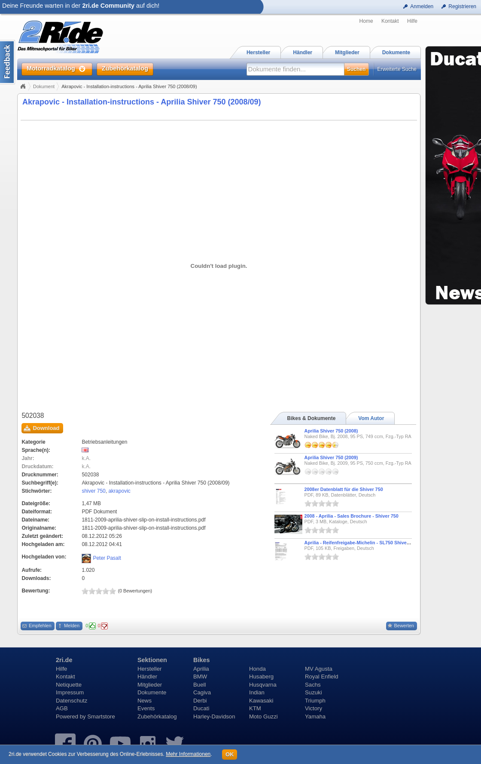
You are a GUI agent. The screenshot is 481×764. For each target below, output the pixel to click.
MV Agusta (318, 669)
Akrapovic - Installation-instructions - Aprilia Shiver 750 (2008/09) (141, 102)
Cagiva (202, 692)
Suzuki (313, 692)
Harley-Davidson (214, 716)
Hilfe (412, 21)
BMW (200, 676)
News (144, 700)
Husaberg (261, 676)
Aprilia (201, 669)
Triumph (315, 700)
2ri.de (64, 660)
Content (7, 62)
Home (366, 21)
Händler (147, 676)
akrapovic (119, 491)
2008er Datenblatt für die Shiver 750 (343, 489)
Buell (199, 684)
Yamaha (315, 716)
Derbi (200, 700)
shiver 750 (93, 491)
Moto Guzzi (263, 716)
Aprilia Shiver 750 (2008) (331, 430)
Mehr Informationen (188, 754)
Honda (257, 669)
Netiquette (69, 684)
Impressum (70, 692)
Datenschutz (71, 700)
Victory (313, 708)
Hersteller (149, 669)
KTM (255, 708)
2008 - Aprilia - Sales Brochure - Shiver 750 (351, 516)
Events (146, 708)
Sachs (313, 684)
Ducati (201, 708)
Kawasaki (261, 700)
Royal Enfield (321, 676)
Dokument (44, 86)
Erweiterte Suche (397, 69)
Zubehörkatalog (157, 716)
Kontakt (390, 21)
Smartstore (101, 716)
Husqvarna (263, 684)
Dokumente (151, 692)
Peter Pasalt (107, 558)
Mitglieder (149, 684)
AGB (62, 708)
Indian (257, 692)
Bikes (201, 660)
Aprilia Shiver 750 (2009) (331, 457)
